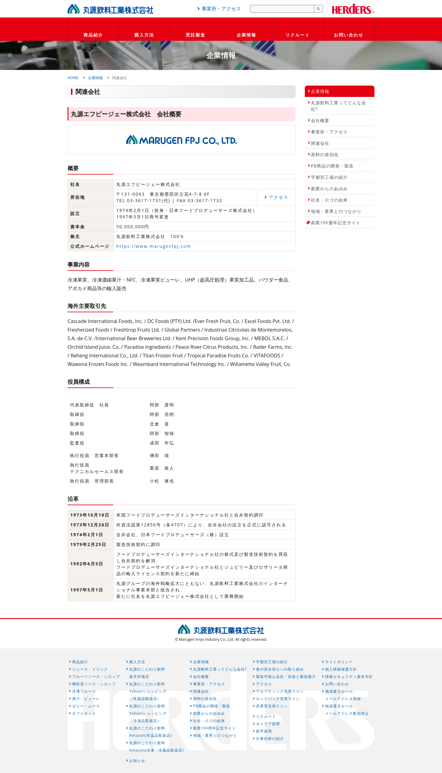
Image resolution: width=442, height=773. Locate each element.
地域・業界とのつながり (336, 211)
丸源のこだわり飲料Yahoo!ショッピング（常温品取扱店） (148, 691)
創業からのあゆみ (329, 188)
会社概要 (320, 120)
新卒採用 (264, 731)
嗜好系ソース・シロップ (94, 683)
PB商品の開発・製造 (332, 166)
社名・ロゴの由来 (329, 200)
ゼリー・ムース (86, 706)
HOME (73, 77)
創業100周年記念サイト (214, 728)
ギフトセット (84, 713)
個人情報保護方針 (341, 669)
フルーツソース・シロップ (96, 676)
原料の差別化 (325, 154)
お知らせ (137, 760)
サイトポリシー (339, 661)
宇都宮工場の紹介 (329, 177)
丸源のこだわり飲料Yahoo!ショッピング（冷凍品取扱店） (148, 713)
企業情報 (246, 35)
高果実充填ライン (272, 706)
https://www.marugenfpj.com (153, 246)
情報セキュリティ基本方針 (349, 676)
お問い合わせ (348, 35)
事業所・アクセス (218, 8)
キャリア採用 (268, 723)
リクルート (297, 35)
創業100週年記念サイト (336, 222)
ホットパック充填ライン (278, 698)
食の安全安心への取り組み (280, 669)
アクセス (279, 197)
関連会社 (320, 143)
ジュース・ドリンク (90, 669)
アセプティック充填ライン (280, 691)
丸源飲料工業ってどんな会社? (338, 106)
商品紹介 (93, 35)
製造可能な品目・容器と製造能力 (286, 676)
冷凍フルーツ (84, 691)
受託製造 (195, 35)
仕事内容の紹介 (270, 738)
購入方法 (144, 35)
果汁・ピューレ (86, 698)
